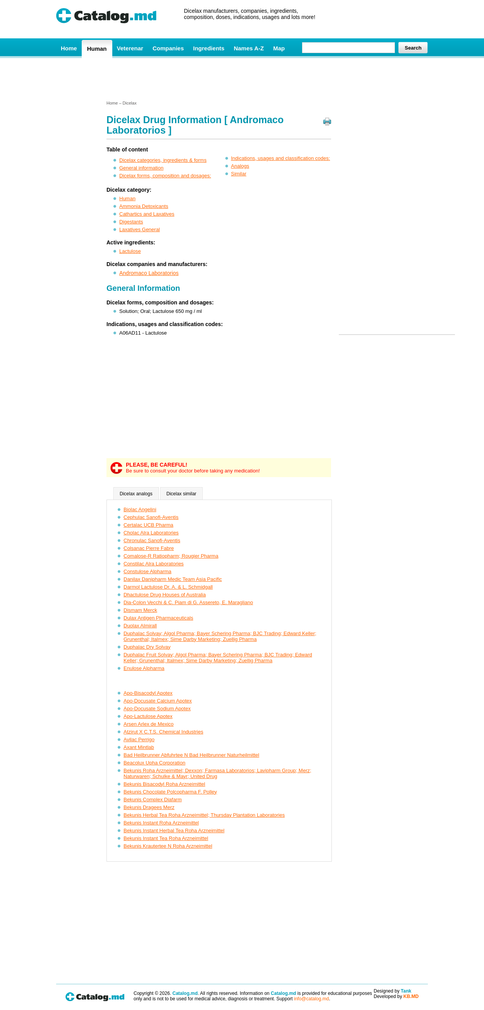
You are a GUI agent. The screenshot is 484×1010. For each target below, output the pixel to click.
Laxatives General (139, 229)
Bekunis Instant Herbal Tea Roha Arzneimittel (174, 830)
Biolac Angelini (140, 509)
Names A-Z (249, 48)
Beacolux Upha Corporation (154, 763)
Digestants (131, 222)
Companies (168, 48)
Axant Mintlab (139, 747)
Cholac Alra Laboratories (151, 533)
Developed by (396, 996)
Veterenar (130, 48)
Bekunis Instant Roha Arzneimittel (161, 823)
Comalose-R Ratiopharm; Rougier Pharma (171, 556)
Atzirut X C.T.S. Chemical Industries (163, 732)
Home (69, 48)
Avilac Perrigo (139, 739)
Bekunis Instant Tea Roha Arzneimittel (166, 838)
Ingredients (209, 48)
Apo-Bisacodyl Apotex (148, 693)
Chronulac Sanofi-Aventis (152, 540)
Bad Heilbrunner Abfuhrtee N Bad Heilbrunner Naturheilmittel (191, 755)
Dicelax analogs (136, 493)
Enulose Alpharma (144, 668)
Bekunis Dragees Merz (149, 807)
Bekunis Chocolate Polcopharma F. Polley (170, 792)
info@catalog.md (311, 998)
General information (141, 168)
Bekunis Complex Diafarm (153, 799)
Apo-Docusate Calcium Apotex (158, 701)
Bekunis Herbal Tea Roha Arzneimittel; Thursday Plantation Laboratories (204, 815)
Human (97, 48)
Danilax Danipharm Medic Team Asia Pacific (173, 579)
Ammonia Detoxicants (143, 206)
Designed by (392, 991)
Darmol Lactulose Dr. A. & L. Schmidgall (168, 587)
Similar (239, 174)
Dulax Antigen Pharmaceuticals (158, 618)
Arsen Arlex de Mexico (148, 724)
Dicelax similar (181, 493)
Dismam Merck (140, 610)
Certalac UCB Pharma (148, 525)
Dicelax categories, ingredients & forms (162, 160)
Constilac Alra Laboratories (154, 564)
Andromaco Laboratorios (148, 273)
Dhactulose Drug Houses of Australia (165, 595)
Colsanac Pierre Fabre (149, 548)
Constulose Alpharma (148, 571)
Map (279, 48)
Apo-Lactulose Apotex (148, 716)
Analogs (240, 166)
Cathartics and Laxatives (146, 214)
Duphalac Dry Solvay (147, 647)
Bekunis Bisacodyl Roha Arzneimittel (164, 784)
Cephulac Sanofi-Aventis (151, 517)
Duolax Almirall (140, 626)
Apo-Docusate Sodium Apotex (157, 708)
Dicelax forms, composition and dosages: (165, 176)
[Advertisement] (242, 78)
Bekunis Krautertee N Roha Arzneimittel (168, 846)
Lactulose (130, 251)
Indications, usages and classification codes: (280, 158)
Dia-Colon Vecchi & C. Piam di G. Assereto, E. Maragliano (188, 602)
